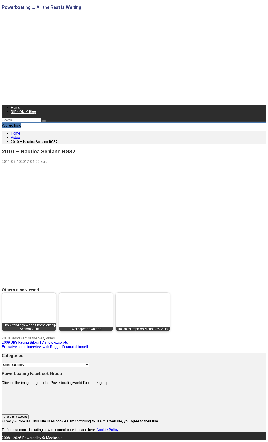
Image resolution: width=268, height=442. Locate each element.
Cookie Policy (108, 430)
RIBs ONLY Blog (23, 112)
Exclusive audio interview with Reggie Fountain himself (45, 347)
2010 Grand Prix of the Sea (23, 338)
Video (50, 338)
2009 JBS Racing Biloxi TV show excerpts (35, 342)
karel (44, 161)
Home (15, 107)
